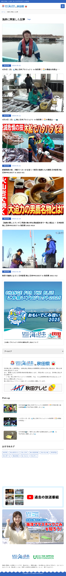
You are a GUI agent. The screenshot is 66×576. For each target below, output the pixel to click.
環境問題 (54, 452)
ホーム (3, 11)
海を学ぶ (34, 456)
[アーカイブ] (33, 351)
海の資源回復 (34, 452)
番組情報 (16, 456)
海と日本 (24, 452)
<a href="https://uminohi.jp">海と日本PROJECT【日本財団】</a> (33, 471)
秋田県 (5, 452)
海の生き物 (44, 452)
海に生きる (24, 456)
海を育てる (6, 456)
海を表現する (14, 452)
